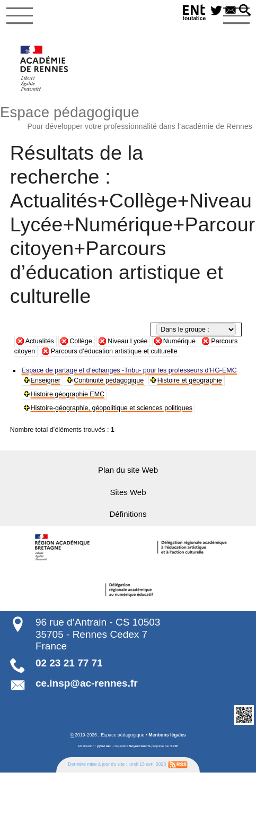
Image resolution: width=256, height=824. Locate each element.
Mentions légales (167, 734)
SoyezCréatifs (140, 745)
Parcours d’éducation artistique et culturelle (114, 351)
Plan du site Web (127, 470)
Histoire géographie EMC (67, 394)
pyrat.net (104, 745)
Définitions (128, 514)
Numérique (179, 341)
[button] (244, 11)
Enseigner (45, 380)
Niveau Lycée (127, 341)
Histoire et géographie (189, 380)
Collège (80, 341)
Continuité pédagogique (108, 380)
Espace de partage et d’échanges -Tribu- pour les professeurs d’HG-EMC (129, 370)
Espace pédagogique (128, 116)
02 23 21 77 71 (69, 662)
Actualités (39, 341)
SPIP (174, 745)
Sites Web (128, 492)
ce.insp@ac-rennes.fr (87, 682)
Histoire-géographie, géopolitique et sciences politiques (111, 408)
